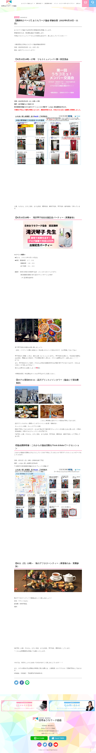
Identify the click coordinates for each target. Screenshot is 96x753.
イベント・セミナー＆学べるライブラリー (64, 3)
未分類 (17, 17)
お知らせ (78, 3)
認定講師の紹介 (48, 3)
